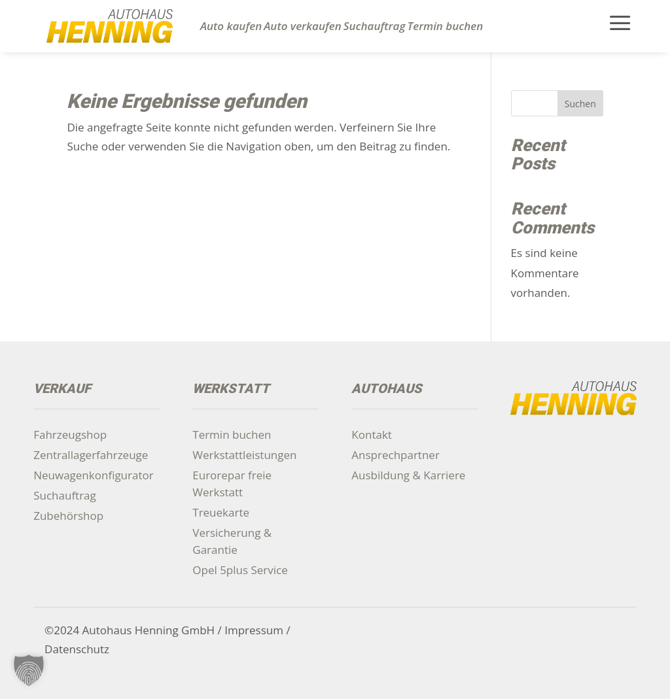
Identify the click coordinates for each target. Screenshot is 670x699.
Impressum (253, 630)
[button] (29, 670)
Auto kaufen (231, 26)
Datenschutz (76, 648)
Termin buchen (445, 26)
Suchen (580, 103)
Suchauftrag (375, 26)
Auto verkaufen (303, 26)
